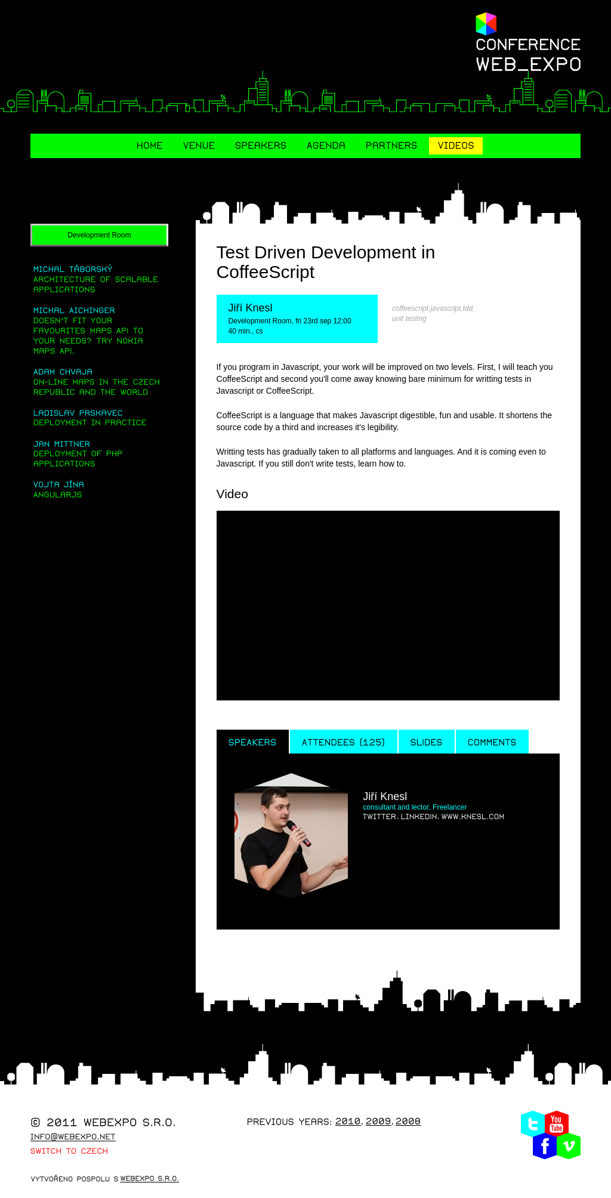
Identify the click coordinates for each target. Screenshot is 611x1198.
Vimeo (569, 1148)
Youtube (557, 1126)
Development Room (99, 236)
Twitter (533, 1126)
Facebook (545, 1148)
